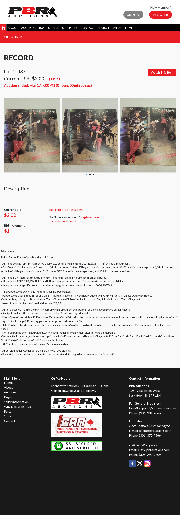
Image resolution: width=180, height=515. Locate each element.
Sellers (58, 27)
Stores (72, 27)
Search (103, 27)
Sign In (133, 14)
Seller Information (16, 402)
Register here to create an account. (74, 219)
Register (160, 14)
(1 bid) (54, 79)
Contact (88, 27)
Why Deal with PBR (17, 406)
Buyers (44, 27)
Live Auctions (122, 27)
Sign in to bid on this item (66, 209)
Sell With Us (13, 37)
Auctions (28, 27)
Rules (7, 411)
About (13, 27)
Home (8, 382)
